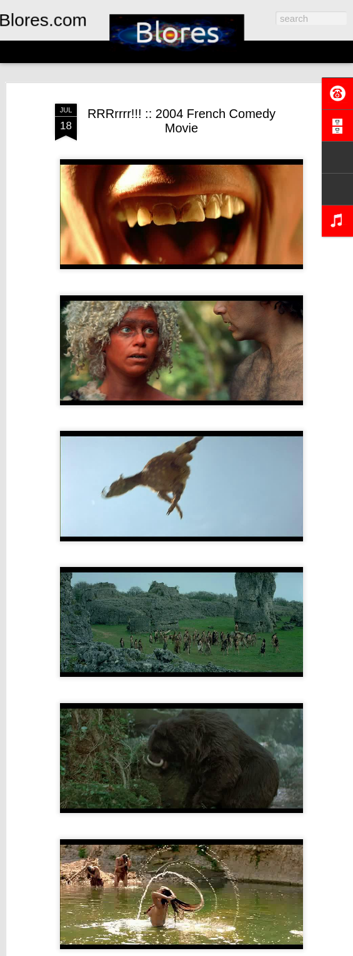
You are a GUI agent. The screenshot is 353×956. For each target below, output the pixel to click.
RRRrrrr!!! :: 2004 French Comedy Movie (181, 121)
